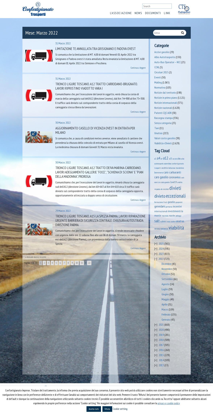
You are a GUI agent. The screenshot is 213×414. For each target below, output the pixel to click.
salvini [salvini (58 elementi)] (163, 221)
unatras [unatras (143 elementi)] (180, 221)
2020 (161, 329)
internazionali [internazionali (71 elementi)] (160, 211)
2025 (161, 243)
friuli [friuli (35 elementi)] (165, 202)
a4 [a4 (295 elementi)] (158, 158)
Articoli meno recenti (36, 257)
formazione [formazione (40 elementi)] (158, 202)
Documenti (153, 13)
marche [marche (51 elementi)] (172, 215)
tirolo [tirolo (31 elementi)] (168, 221)
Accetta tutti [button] (94, 409)
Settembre (167, 279)
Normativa (159, 87)
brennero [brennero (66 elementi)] (158, 172)
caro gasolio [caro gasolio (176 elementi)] (161, 177)
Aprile (165, 304)
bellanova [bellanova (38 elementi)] (171, 168)
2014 (161, 360)
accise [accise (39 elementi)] (175, 158)
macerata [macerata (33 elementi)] (165, 216)
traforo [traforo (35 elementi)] (173, 221)
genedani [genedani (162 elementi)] (159, 206)
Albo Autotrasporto (164, 57)
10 (77, 262)
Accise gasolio (161, 52)
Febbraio (166, 314)
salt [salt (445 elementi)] (157, 220)
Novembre (167, 269)
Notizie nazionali (163, 108)
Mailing (158, 82)
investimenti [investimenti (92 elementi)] (174, 211)
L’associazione (121, 13)
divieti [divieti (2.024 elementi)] (175, 187)
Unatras (158, 133)
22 (89, 262)
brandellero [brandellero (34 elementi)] (180, 168)
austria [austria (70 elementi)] (164, 167)
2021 (161, 324)
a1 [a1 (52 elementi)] (155, 158)
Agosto (165, 284)
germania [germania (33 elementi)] (169, 206)
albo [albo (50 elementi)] (179, 158)
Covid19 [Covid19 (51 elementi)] (173, 182)
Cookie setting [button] (120, 409)
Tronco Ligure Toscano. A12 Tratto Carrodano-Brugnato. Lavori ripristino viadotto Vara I (96, 86)
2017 (161, 345)
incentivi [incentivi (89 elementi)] (177, 206)
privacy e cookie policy (169, 403)
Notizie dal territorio (165, 92)
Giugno (165, 294)
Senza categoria (162, 123)
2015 (161, 355)
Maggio (165, 299)
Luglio (165, 289)
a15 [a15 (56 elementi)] (170, 158)
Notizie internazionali (165, 102)
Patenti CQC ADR (163, 113)
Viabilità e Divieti (163, 143)
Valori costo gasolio (164, 138)
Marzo (165, 309)
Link (167, 13)
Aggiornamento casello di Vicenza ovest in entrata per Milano (95, 130)
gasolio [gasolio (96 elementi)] (171, 202)
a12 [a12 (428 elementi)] (165, 158)
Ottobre (166, 274)
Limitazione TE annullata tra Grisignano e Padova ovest (95, 48)
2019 (161, 335)
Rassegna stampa (163, 118)
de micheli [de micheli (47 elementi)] (165, 189)
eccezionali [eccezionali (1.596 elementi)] (176, 195)
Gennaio (166, 319)
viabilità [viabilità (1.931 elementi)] (176, 227)
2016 (161, 350)
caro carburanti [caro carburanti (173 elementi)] (172, 172)
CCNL (156, 67)
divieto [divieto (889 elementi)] (159, 196)
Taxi (156, 128)
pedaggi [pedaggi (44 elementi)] (178, 215)
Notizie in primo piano (165, 97)
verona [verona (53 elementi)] (157, 228)
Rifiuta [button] (107, 409)
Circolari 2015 (161, 72)
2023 (161, 253)
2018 (161, 340)
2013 (161, 365)
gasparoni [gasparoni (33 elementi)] (179, 202)
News (138, 13)
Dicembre (166, 264)
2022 (161, 258)
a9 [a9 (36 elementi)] (162, 158)
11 (82, 262)
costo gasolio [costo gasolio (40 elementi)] (165, 182)
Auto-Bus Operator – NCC (167, 62)
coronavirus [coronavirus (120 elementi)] (175, 177)
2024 (161, 248)
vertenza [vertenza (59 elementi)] (164, 228)
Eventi (157, 77)
